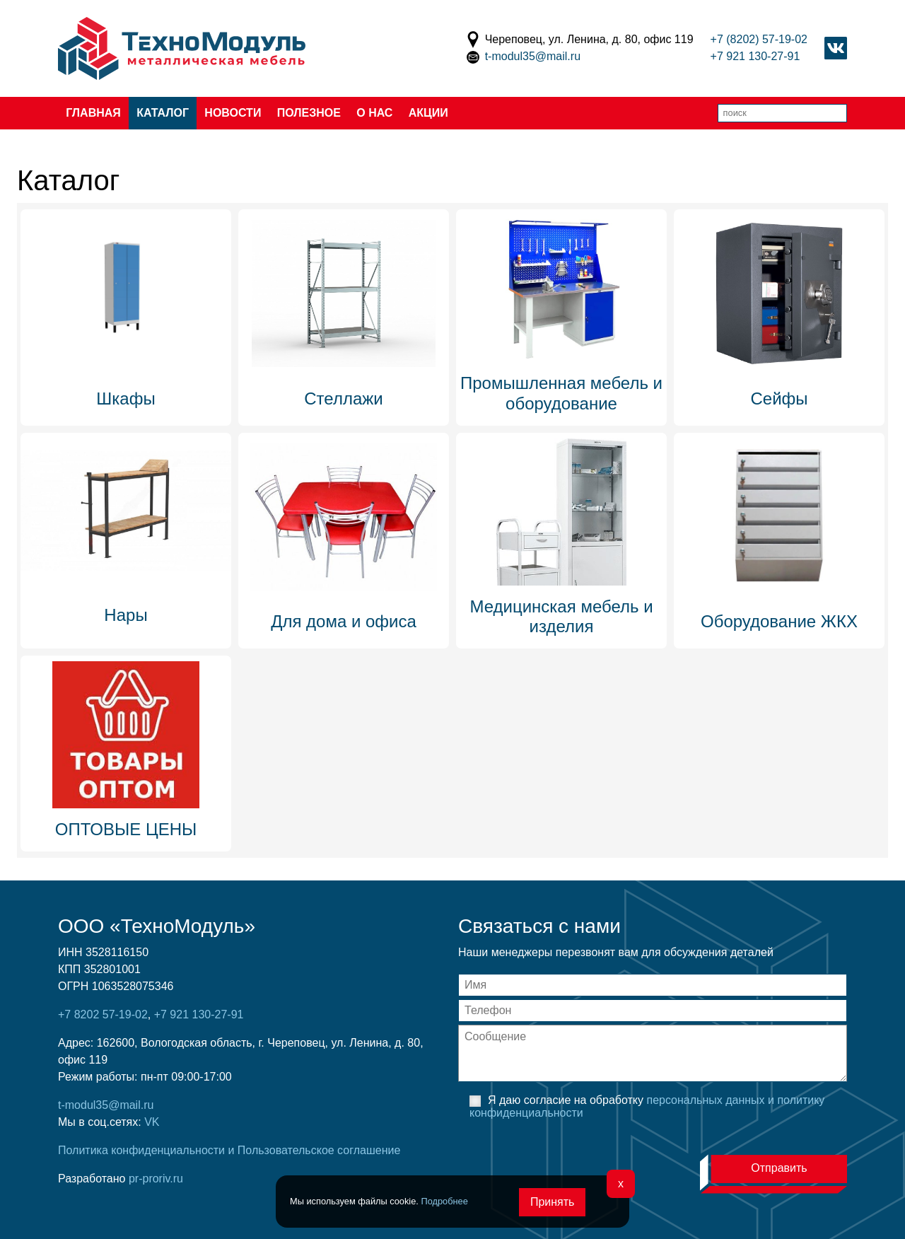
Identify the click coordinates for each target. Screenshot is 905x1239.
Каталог (162, 113)
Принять (552, 1202)
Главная (93, 113)
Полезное (309, 113)
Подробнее (444, 1201)
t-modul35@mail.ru (532, 56)
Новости (232, 113)
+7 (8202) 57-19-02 (759, 39)
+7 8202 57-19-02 (103, 1014)
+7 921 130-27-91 (755, 56)
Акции (428, 113)
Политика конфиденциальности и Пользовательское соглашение (229, 1150)
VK (151, 1122)
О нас (374, 113)
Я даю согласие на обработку (646, 1106)
